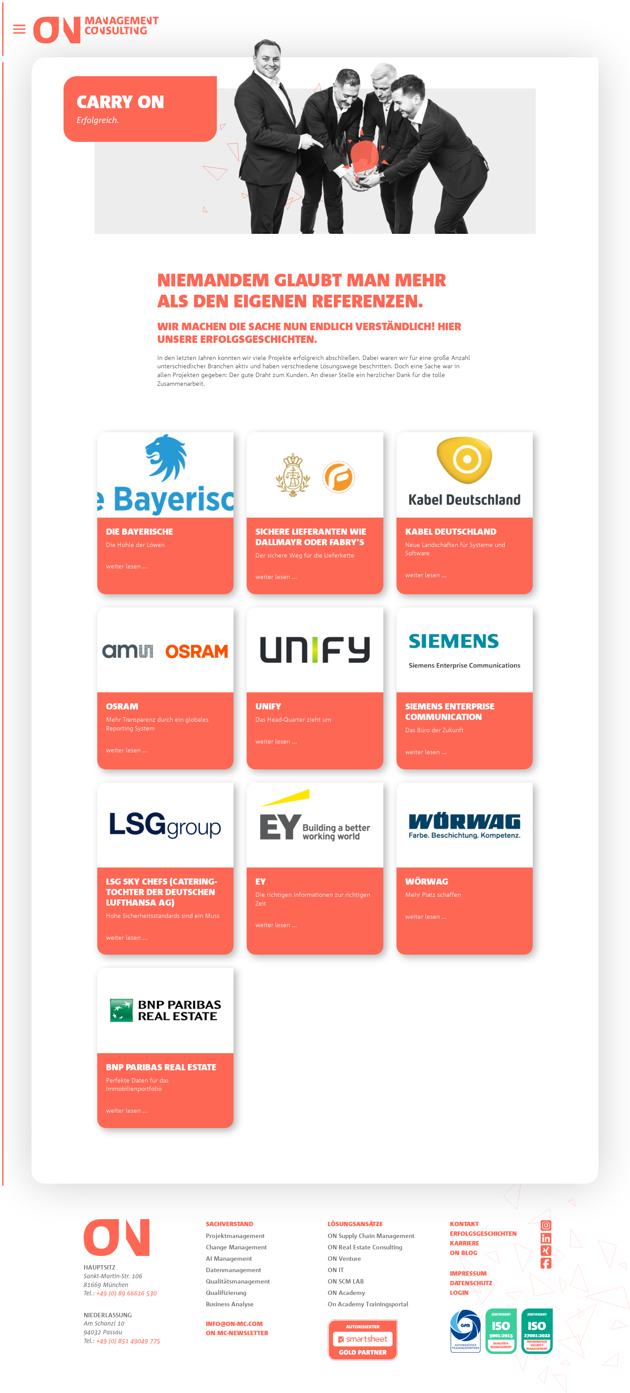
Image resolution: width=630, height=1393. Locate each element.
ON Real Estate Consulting (365, 1247)
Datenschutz (471, 1283)
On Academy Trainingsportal (368, 1304)
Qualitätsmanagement (238, 1281)
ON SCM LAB (346, 1281)
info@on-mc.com (234, 1324)
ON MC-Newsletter (237, 1333)
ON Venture (344, 1258)
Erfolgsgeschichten (483, 1234)
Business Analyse (230, 1304)
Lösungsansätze (355, 1224)
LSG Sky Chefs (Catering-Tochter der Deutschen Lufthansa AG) (161, 892)
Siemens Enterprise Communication (450, 712)
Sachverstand (229, 1224)
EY (260, 881)
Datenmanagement (233, 1269)
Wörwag (426, 881)
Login (459, 1293)
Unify (268, 706)
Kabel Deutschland (450, 531)
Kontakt (464, 1224)
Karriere (464, 1243)
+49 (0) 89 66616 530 (126, 1293)
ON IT (336, 1269)
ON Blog (464, 1253)
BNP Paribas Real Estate (161, 1067)
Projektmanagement (235, 1235)
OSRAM (122, 706)
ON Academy (346, 1292)
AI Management (229, 1258)
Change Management (236, 1247)
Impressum (468, 1273)
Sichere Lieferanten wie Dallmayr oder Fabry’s (310, 537)
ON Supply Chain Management (371, 1235)
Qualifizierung (226, 1292)
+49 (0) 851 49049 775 (128, 1340)
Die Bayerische (139, 531)
